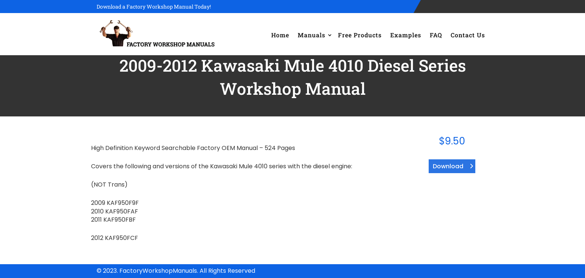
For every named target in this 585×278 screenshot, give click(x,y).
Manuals (311, 35)
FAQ (436, 35)
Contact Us (468, 35)
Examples (405, 35)
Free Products (360, 35)
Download (448, 166)
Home (280, 35)
